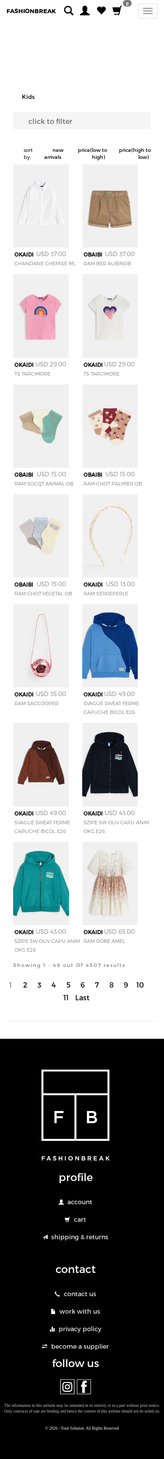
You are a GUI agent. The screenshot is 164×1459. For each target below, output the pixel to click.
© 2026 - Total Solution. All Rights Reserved (82, 1428)
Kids (28, 96)
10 (140, 985)
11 (66, 997)
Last (82, 997)
